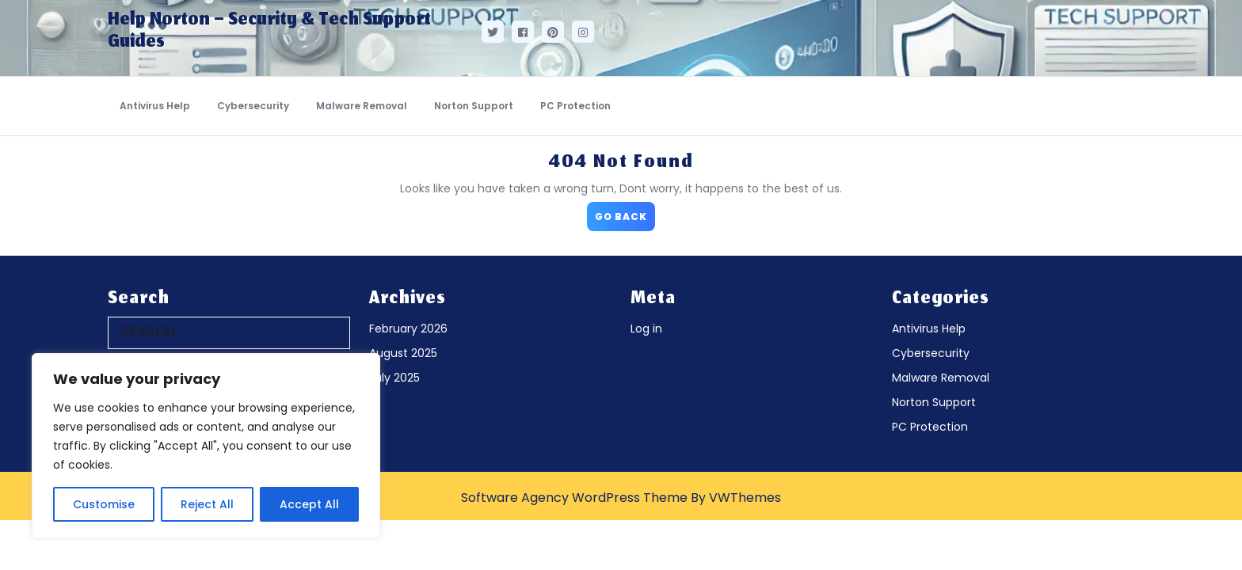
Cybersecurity (253, 105)
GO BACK (625, 212)
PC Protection (575, 105)
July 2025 (394, 378)
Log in (646, 328)
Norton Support (473, 105)
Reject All (207, 504)
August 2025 (403, 353)
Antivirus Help (155, 105)
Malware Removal (361, 105)
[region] (206, 445)
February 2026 (408, 328)
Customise (104, 504)
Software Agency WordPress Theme (574, 497)
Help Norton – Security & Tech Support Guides (269, 32)
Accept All (309, 504)
